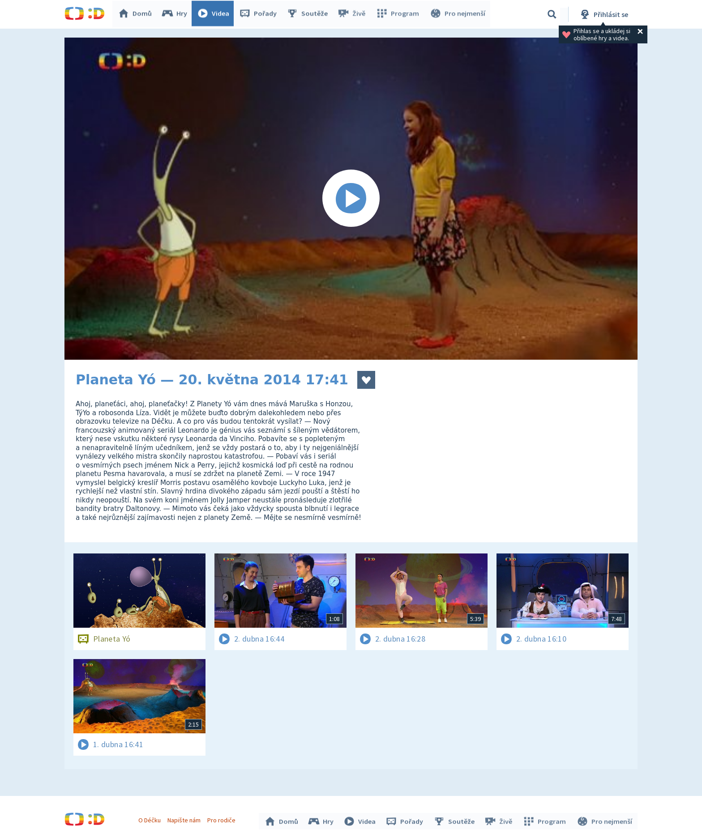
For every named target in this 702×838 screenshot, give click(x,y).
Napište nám (184, 819)
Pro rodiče (223, 819)
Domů (136, 14)
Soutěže (309, 14)
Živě (353, 14)
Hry (176, 14)
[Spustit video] (351, 199)
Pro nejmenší (457, 14)
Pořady (259, 14)
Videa (214, 14)
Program (398, 14)
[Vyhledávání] (552, 14)
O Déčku (150, 819)
